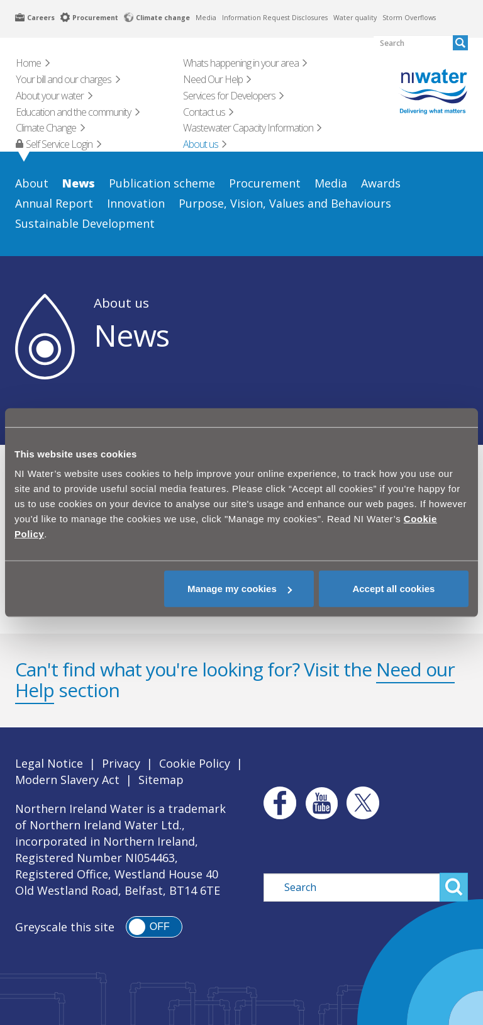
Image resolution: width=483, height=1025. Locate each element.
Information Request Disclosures (275, 17)
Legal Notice (49, 763)
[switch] (154, 927)
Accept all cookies (393, 588)
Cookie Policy (194, 763)
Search (454, 887)
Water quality (355, 17)
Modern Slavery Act (67, 779)
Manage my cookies (239, 588)
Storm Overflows (409, 17)
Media (206, 17)
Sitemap (161, 779)
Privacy (121, 763)
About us (121, 302)
